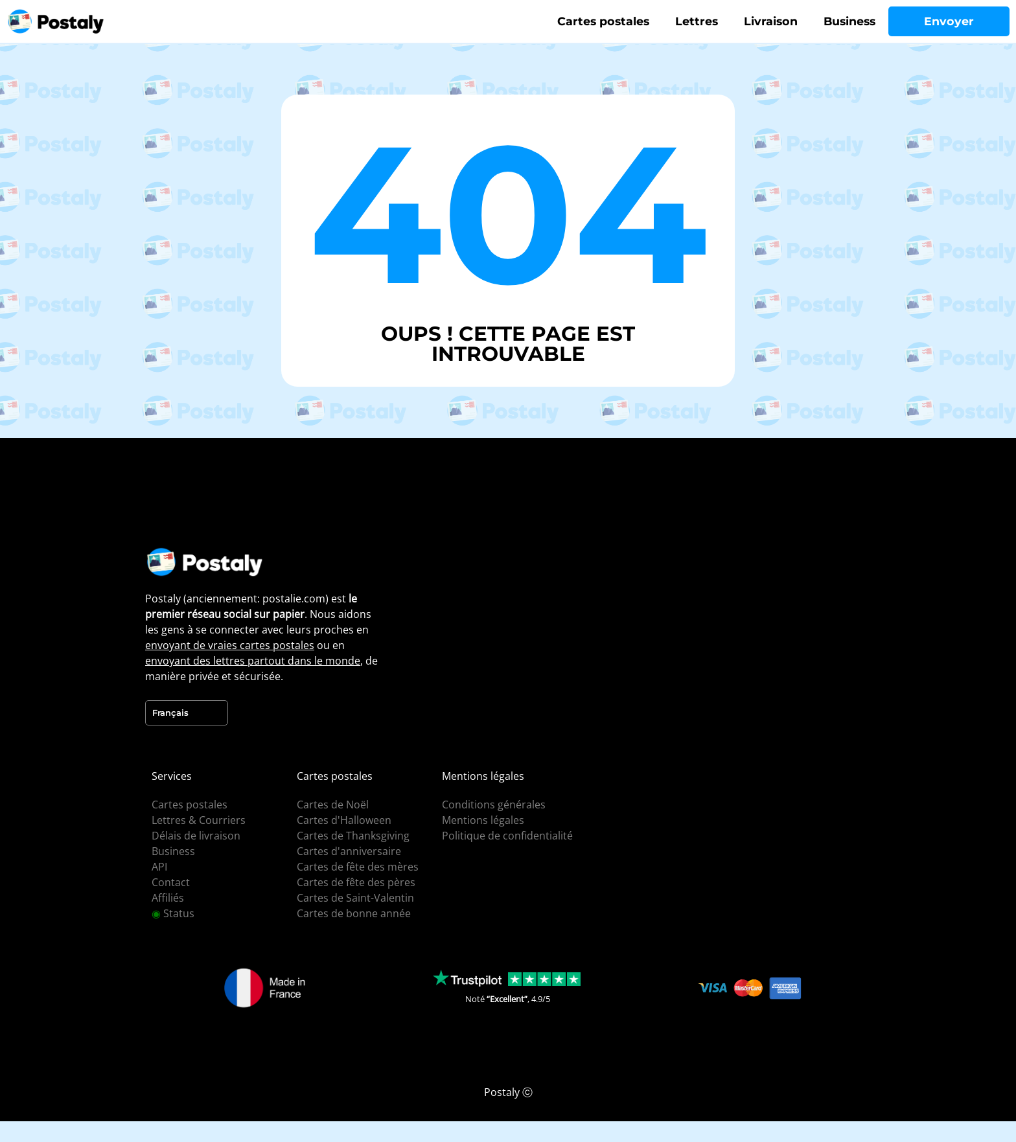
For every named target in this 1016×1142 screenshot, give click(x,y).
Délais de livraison (196, 835)
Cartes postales (603, 21)
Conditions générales (494, 804)
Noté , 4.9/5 (507, 999)
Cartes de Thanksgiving (353, 835)
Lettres (696, 21)
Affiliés (168, 898)
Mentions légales (483, 820)
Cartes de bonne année (354, 913)
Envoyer (949, 21)
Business (849, 21)
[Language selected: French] (186, 712)
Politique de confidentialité (507, 835)
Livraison (771, 21)
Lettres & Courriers (199, 820)
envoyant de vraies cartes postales (229, 645)
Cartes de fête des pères (356, 882)
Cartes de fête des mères (358, 867)
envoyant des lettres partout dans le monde (252, 661)
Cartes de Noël (333, 804)
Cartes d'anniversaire (349, 851)
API (159, 867)
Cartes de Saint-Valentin (355, 898)
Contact (171, 882)
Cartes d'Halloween (344, 820)
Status (173, 913)
